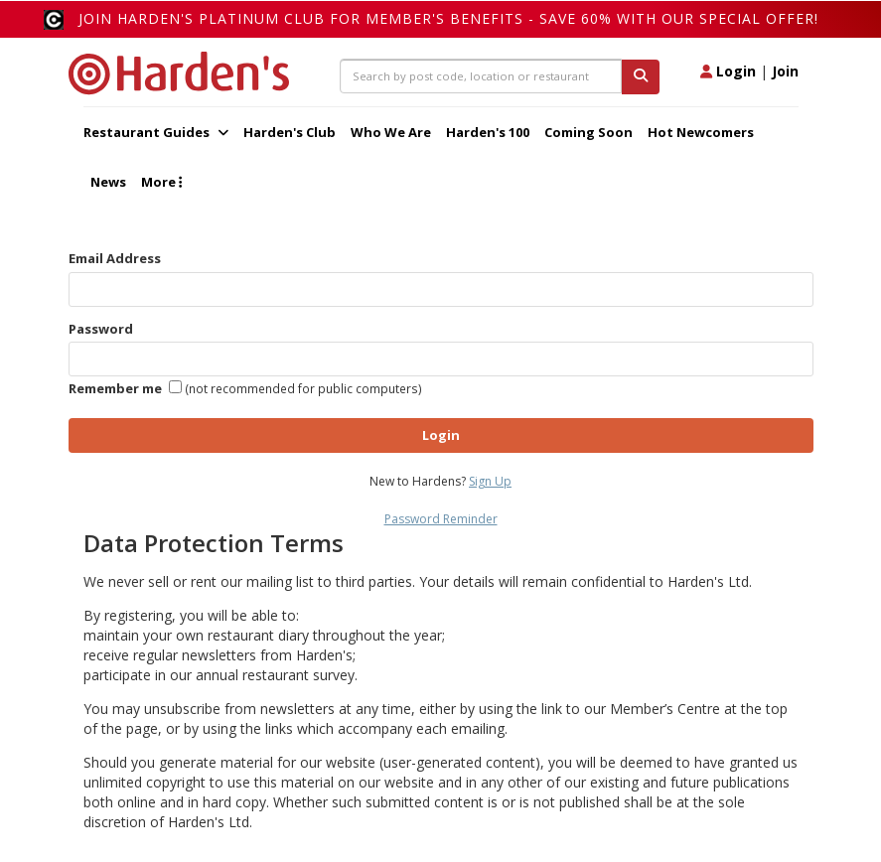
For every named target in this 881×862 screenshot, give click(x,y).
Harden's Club (289, 132)
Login (728, 71)
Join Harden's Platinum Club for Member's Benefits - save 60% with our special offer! (448, 18)
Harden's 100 (487, 132)
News (108, 182)
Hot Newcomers (701, 132)
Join (785, 71)
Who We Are (391, 132)
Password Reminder (441, 518)
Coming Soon (588, 132)
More (161, 182)
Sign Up (490, 481)
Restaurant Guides (155, 132)
